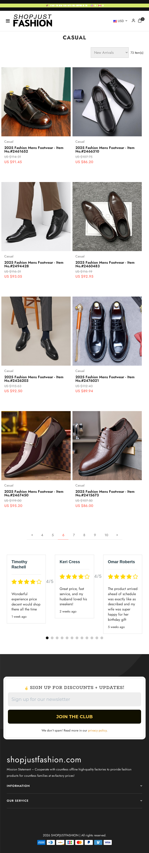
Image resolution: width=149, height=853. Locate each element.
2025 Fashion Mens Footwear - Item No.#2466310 (105, 149)
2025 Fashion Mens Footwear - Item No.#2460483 (105, 264)
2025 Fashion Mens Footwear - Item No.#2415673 (105, 493)
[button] (47, 637)
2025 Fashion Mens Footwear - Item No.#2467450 (33, 493)
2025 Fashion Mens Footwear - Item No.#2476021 (105, 379)
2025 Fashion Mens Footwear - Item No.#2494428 (33, 264)
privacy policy (97, 730)
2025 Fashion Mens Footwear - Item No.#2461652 (33, 149)
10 (106, 535)
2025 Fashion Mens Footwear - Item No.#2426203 (33, 379)
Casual (8, 141)
